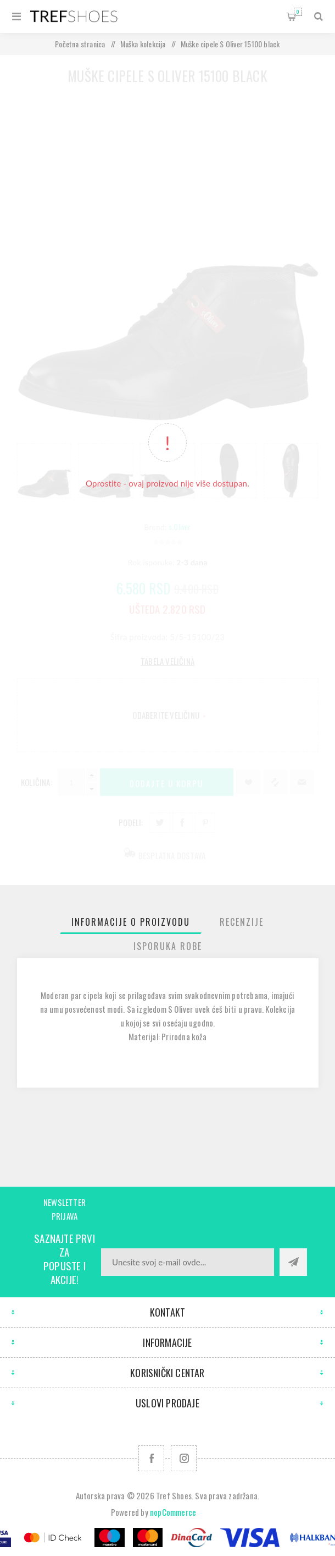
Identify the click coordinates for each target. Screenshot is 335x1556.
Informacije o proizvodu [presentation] (130, 922)
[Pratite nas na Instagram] (184, 1458)
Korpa (298, 12)
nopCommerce (173, 1512)
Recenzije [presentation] (242, 922)
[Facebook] (151, 1458)
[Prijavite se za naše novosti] (187, 1262)
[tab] (130, 922)
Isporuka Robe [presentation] (167, 946)
